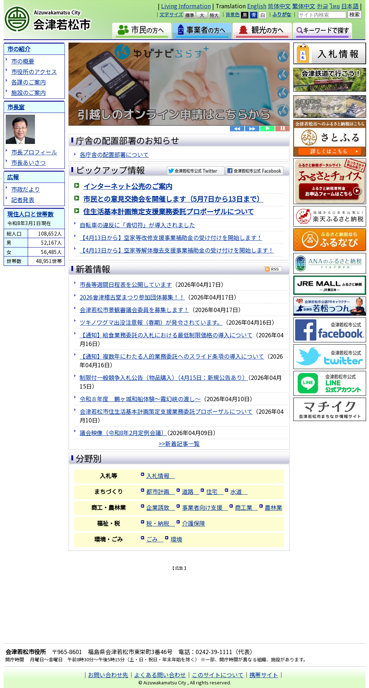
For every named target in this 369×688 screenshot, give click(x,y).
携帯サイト (263, 674)
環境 (176, 539)
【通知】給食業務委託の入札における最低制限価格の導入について (166, 334)
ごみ (155, 539)
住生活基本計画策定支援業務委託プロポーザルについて (168, 211)
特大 (217, 15)
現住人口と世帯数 (30, 214)
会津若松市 (56, 19)
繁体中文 (303, 5)
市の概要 (22, 61)
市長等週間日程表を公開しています (126, 284)
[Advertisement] (179, 582)
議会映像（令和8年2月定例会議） (123, 432)
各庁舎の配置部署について (114, 154)
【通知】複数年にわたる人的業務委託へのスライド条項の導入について (172, 356)
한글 (322, 5)
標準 (193, 15)
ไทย (335, 5)
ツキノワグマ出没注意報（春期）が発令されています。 (151, 322)
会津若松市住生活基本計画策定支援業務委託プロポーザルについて (166, 411)
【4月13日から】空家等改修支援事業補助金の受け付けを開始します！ (171, 237)
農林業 (273, 507)
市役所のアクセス (34, 71)
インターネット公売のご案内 (127, 186)
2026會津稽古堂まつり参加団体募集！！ (132, 297)
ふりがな (281, 14)
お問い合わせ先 (108, 674)
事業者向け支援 (205, 507)
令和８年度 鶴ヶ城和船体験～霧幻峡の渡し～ (140, 398)
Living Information (186, 5)
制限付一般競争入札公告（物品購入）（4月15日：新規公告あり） (164, 377)
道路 (190, 491)
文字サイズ (171, 14)
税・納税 (160, 523)
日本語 (350, 5)
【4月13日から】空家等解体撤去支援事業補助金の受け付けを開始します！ (177, 250)
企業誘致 (160, 507)
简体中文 (279, 5)
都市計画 (160, 491)
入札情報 (160, 475)
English (256, 5)
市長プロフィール (34, 152)
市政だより (25, 189)
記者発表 (22, 199)
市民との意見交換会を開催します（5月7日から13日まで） (173, 199)
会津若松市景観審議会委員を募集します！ (134, 309)
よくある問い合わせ (160, 674)
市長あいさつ (28, 162)
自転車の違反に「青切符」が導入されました (137, 224)
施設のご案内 (28, 92)
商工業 (246, 507)
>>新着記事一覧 (179, 443)
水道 (239, 491)
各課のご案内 (28, 82)
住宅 (214, 491)
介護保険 (193, 523)
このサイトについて (218, 674)
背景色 (233, 14)
